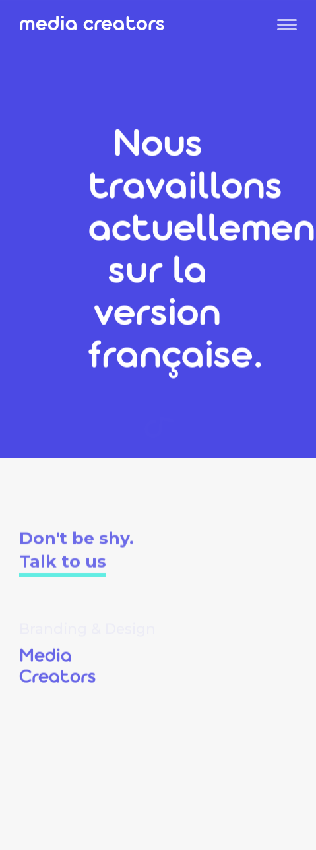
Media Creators (92, 27)
